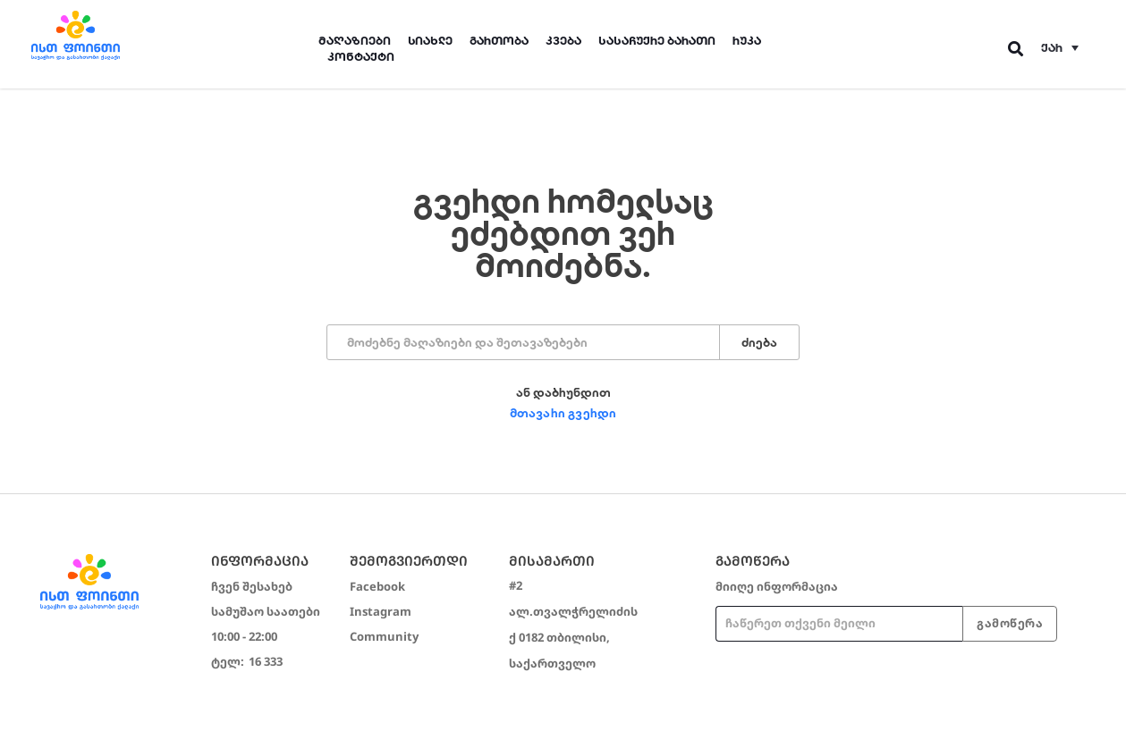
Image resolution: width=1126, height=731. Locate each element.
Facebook (377, 586)
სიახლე (430, 40)
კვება (563, 40)
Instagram (380, 611)
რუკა (746, 40)
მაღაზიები (354, 40)
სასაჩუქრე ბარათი (656, 40)
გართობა (499, 40)
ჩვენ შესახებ (251, 586)
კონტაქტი (360, 56)
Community (384, 636)
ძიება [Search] (759, 342)
